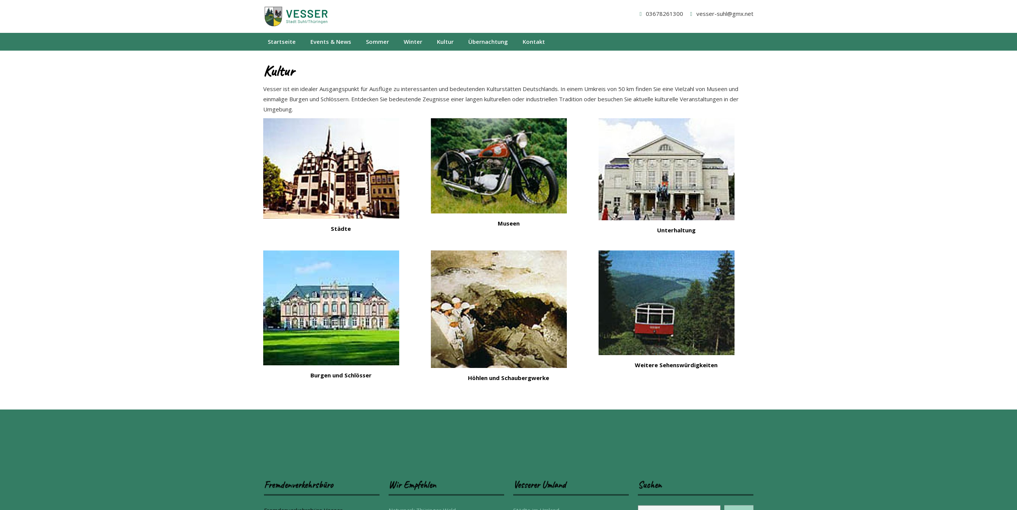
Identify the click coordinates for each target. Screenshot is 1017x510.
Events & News (330, 41)
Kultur (445, 41)
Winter (413, 41)
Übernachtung (488, 41)
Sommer (377, 41)
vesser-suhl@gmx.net (720, 13)
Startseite (282, 41)
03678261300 (660, 13)
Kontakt (534, 41)
